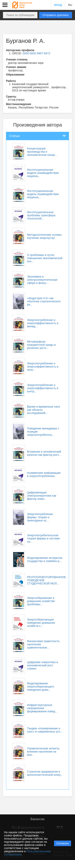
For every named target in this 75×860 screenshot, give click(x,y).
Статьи (14, 136)
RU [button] (70, 5)
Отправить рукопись (55, 15)
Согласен (62, 843)
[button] (5, 5)
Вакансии (37, 819)
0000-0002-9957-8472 (36, 53)
